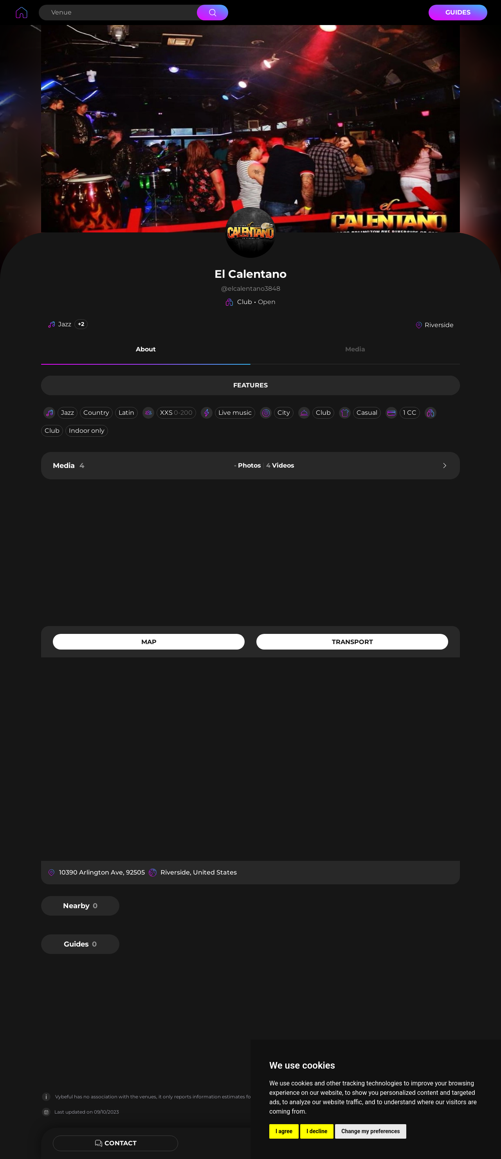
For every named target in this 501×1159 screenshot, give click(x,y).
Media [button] (355, 349)
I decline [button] (316, 1131)
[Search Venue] (116, 12)
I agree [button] (284, 1131)
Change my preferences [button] (370, 1131)
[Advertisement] (250, 551)
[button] (145, 350)
